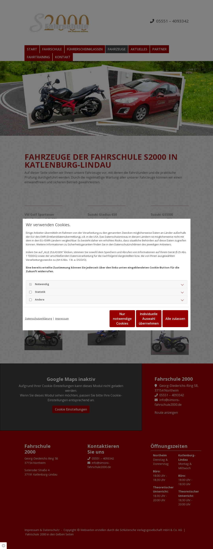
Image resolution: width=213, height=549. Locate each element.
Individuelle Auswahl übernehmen (132, 318)
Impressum (62, 318)
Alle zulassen (170, 318)
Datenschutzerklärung (38, 318)
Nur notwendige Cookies (94, 318)
